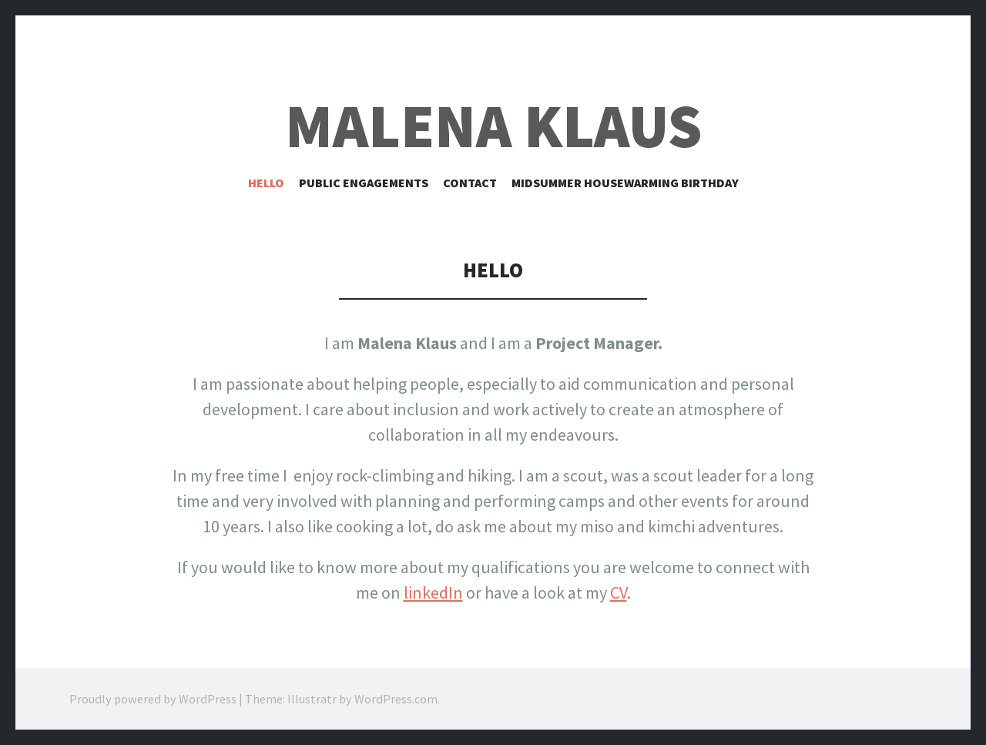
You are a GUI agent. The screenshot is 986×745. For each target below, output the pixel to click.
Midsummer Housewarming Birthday (625, 182)
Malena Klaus (493, 125)
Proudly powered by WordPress (152, 698)
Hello (266, 182)
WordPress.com (396, 698)
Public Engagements (363, 182)
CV (618, 592)
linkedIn (433, 592)
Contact (470, 182)
